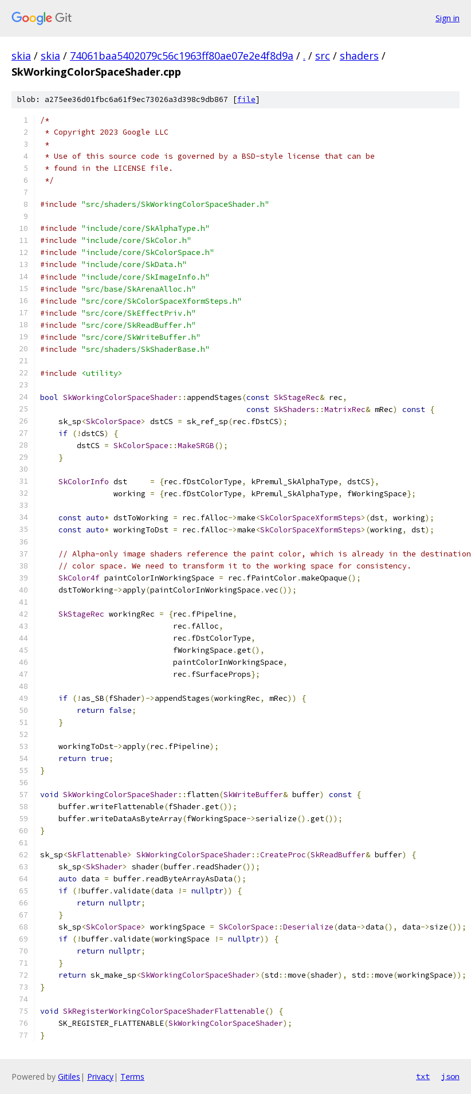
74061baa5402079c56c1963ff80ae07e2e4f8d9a (181, 55)
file (246, 99)
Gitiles (69, 1076)
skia (21, 55)
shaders (359, 55)
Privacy (100, 1076)
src (322, 55)
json (450, 1076)
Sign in (447, 18)
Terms (132, 1076)
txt (423, 1076)
